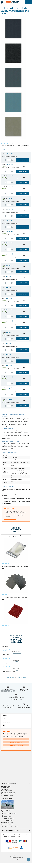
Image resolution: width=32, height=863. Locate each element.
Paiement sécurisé (8, 689)
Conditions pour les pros (7, 795)
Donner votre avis (21, 677)
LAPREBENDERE (17, 653)
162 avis (10, 143)
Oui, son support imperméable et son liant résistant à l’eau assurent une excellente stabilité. (16, 498)
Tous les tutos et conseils (9, 748)
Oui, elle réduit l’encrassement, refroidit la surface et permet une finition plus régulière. (16, 490)
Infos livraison (4, 789)
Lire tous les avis (11, 677)
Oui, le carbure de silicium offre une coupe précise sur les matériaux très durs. (16, 502)
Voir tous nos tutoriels (10, 519)
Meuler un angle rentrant (16, 742)
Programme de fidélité (8, 718)
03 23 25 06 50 (8, 810)
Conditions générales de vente (16, 857)
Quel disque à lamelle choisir (16, 745)
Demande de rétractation (7, 790)
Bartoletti (17, 661)
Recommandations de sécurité (8, 793)
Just (17, 670)
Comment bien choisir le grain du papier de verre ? (16, 515)
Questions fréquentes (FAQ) (8, 792)
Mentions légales (16, 859)
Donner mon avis (16, 143)
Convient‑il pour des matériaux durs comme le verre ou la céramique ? (16, 502)
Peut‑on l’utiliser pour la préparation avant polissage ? (13, 494)
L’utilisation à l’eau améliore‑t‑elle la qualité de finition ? (14, 490)
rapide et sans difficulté (24, 707)
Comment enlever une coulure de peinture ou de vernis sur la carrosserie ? (16, 512)
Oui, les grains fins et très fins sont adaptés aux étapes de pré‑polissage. (16, 495)
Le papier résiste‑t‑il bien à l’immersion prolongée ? (16, 498)
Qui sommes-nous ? (6, 786)
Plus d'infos (4, 149)
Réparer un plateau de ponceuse (16, 739)
